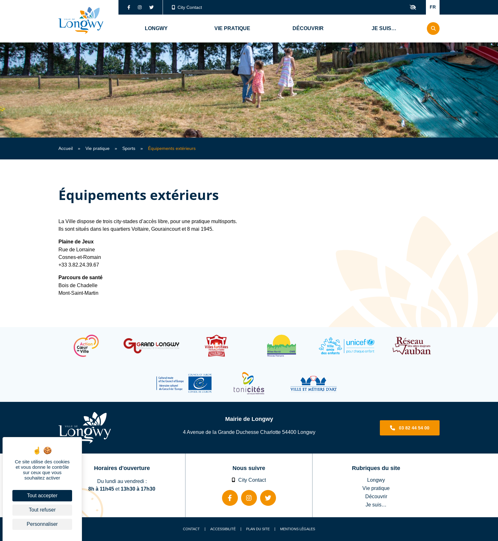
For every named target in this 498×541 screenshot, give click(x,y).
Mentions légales (297, 529)
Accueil (65, 148)
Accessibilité (223, 529)
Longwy (376, 479)
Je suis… (376, 504)
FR (433, 7)
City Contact (187, 7)
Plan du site (258, 529)
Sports (128, 148)
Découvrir (376, 496)
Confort (413, 7)
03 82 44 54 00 (414, 427)
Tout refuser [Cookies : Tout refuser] (42, 509)
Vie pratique (97, 148)
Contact (191, 529)
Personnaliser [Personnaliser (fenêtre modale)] (42, 524)
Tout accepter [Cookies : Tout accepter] (42, 495)
